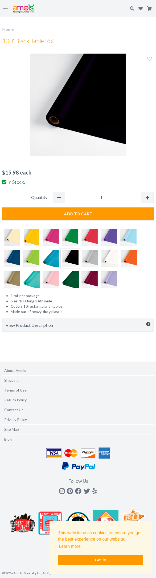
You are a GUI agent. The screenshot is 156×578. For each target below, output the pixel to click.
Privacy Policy (15, 419)
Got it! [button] (100, 560)
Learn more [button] (70, 546)
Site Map (11, 429)
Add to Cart (78, 213)
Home (8, 29)
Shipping (11, 380)
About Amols (15, 370)
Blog (8, 439)
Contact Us (13, 409)
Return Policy (15, 400)
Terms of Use (15, 390)
